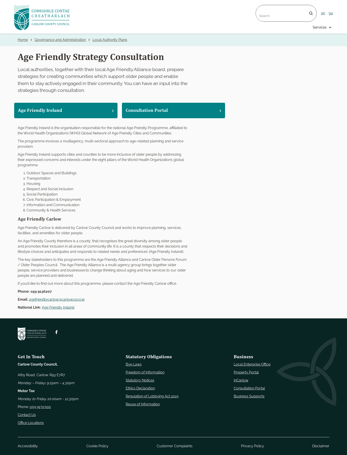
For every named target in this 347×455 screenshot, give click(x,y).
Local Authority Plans (110, 40)
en (323, 13)
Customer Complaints (175, 446)
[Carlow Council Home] (32, 333)
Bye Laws (134, 364)
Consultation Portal (249, 388)
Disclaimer (320, 446)
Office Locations (31, 423)
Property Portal (246, 372)
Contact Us (27, 415)
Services (320, 27)
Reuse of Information (143, 404)
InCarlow (241, 380)
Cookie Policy (97, 446)
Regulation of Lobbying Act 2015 (152, 396)
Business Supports (249, 396)
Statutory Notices (140, 380)
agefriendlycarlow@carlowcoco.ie (57, 299)
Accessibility (28, 446)
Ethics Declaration (140, 388)
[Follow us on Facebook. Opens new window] (56, 332)
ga (331, 13)
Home (23, 40)
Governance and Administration (60, 40)
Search (261, 8)
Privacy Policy (252, 446)
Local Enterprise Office (252, 364)
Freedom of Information (145, 372)
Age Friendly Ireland (58, 307)
